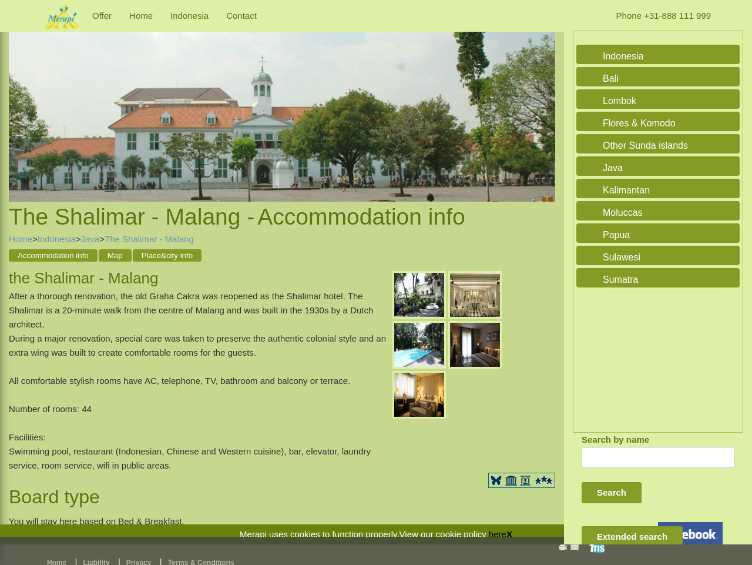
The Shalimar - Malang (149, 239)
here (497, 534)
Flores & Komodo (639, 123)
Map (115, 255)
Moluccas (623, 213)
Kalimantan (626, 190)
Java (90, 239)
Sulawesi (621, 257)
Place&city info (167, 255)
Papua (616, 235)
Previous (20, 104)
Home (141, 16)
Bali (611, 78)
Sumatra (620, 280)
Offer (102, 16)
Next (543, 104)
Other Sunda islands (645, 146)
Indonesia (189, 16)
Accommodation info (53, 255)
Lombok (619, 101)
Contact (241, 16)
